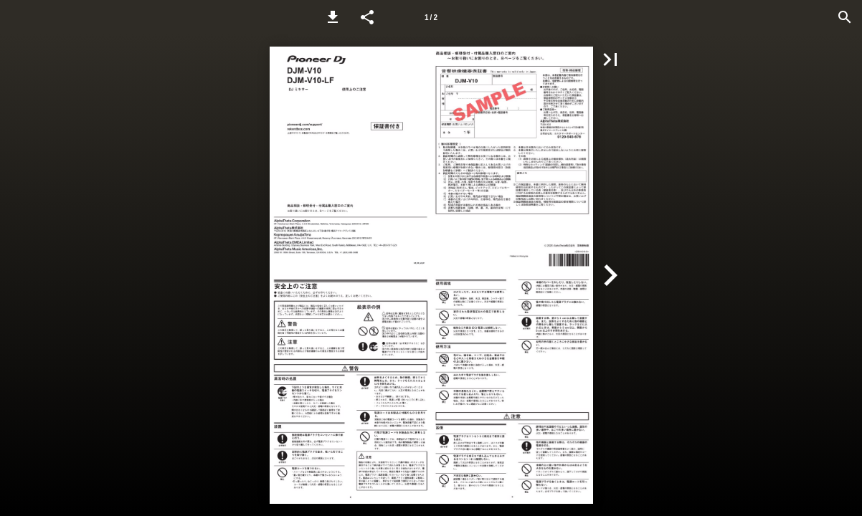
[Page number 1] (431, 17)
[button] (333, 17)
